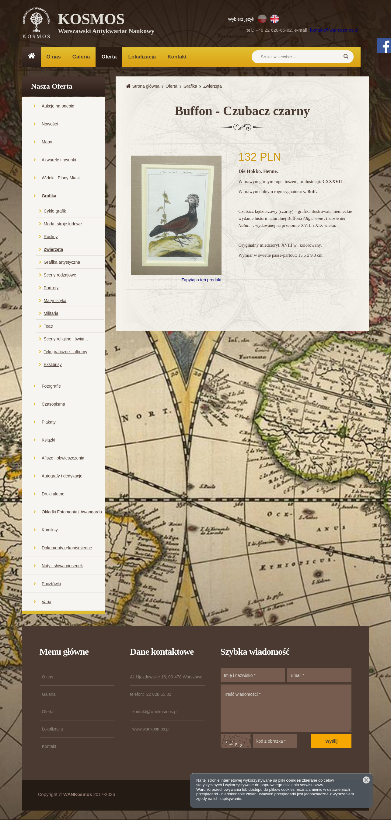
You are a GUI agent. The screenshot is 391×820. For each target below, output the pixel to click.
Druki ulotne (53, 494)
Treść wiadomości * (286, 708)
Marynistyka (55, 300)
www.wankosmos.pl (150, 729)
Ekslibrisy (53, 364)
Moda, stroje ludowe (63, 224)
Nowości (50, 124)
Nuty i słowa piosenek (62, 566)
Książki (48, 440)
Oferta (109, 57)
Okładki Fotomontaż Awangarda (72, 512)
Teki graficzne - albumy (65, 352)
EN (274, 18)
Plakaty (49, 422)
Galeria (81, 57)
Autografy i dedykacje (62, 476)
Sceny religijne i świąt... (66, 339)
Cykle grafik (55, 211)
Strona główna (146, 86)
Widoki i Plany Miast (61, 178)
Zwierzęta (53, 249)
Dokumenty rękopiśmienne (67, 548)
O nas (54, 57)
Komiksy (50, 530)
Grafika (49, 196)
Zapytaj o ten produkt (201, 280)
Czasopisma (53, 404)
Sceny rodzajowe (60, 275)
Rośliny (51, 236)
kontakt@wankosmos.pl (334, 30)
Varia (46, 602)
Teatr (48, 326)
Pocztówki (51, 584)
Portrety (51, 288)
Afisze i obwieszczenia (63, 458)
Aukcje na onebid (58, 106)
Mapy (47, 142)
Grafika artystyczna (62, 262)
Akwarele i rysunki (59, 160)
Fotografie (51, 386)
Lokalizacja (142, 57)
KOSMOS (106, 24)
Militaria (51, 313)
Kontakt (177, 57)
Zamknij (366, 779)
